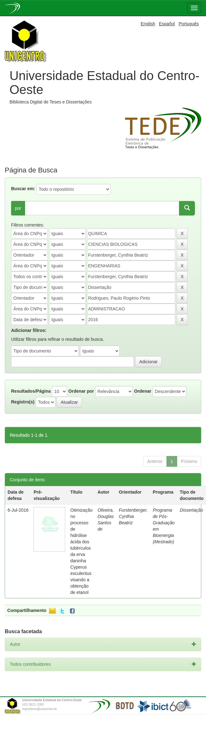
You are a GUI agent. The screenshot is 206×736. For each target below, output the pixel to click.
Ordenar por (81, 391)
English (148, 23)
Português (188, 23)
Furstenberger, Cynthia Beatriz (133, 516)
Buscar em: (23, 188)
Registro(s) (22, 401)
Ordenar (142, 391)
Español (167, 23)
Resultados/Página (31, 391)
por (18, 208)
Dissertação (191, 510)
